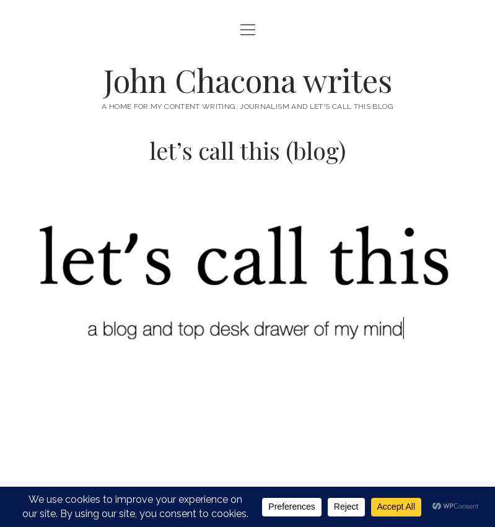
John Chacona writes (247, 80)
